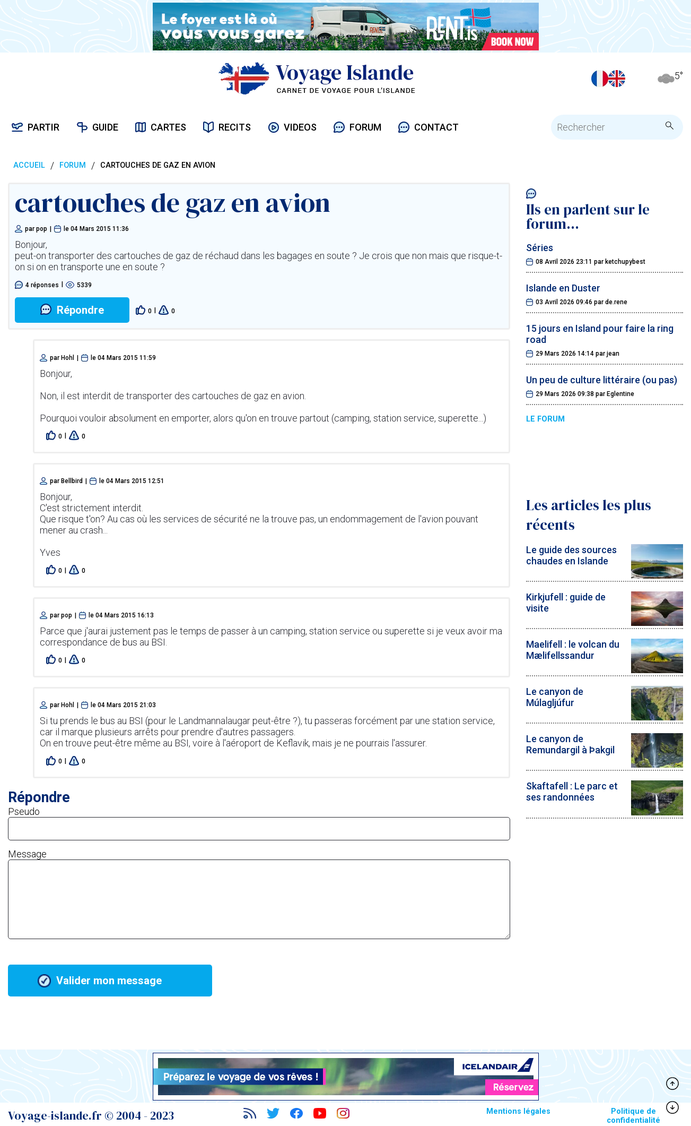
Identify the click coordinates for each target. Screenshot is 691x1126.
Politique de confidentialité (633, 1116)
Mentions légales (518, 1111)
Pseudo (24, 811)
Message (27, 853)
